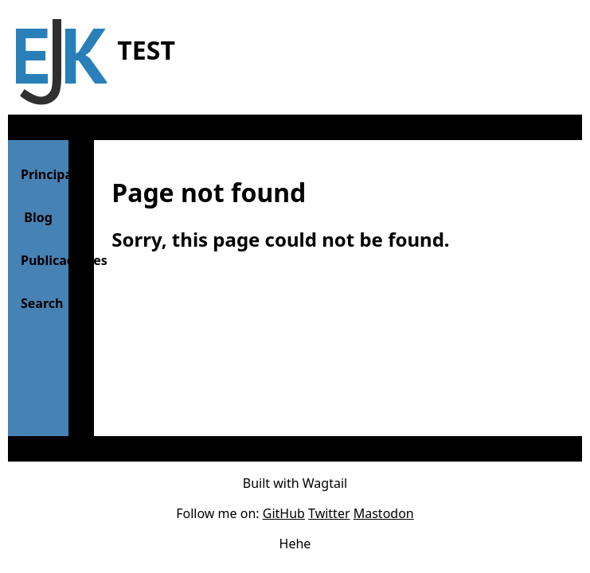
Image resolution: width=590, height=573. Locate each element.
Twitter (329, 513)
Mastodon (384, 513)
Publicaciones (44, 260)
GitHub (284, 513)
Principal (44, 174)
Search (42, 303)
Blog (38, 217)
